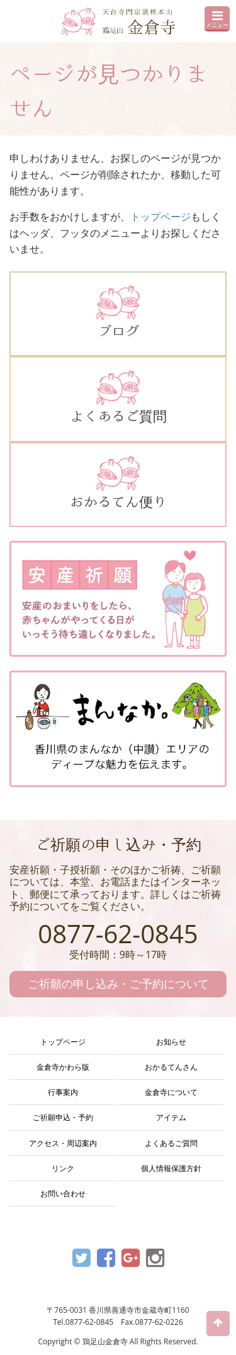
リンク (63, 1168)
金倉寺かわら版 (63, 1067)
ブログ (118, 311)
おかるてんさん (171, 1067)
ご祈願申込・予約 (63, 1117)
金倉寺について (171, 1092)
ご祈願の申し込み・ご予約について (118, 983)
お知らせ (171, 1041)
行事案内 (63, 1092)
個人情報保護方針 (171, 1168)
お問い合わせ (63, 1193)
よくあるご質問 (118, 396)
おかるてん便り (118, 482)
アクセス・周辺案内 (63, 1143)
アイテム (171, 1117)
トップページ (160, 217)
